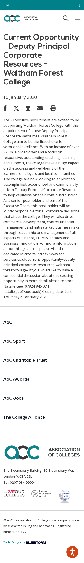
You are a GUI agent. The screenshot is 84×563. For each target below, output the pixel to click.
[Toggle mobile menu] (75, 18)
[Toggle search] (66, 18)
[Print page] (53, 108)
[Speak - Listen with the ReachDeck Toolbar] (72, 552)
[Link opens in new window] (5, 108)
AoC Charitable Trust (42, 361)
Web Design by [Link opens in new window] (24, 542)
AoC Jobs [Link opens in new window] (13, 399)
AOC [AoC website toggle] (9, 4)
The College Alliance (42, 418)
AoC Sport (42, 342)
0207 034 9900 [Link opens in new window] (22, 482)
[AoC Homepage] (21, 17)
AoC (42, 323)
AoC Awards (42, 380)
